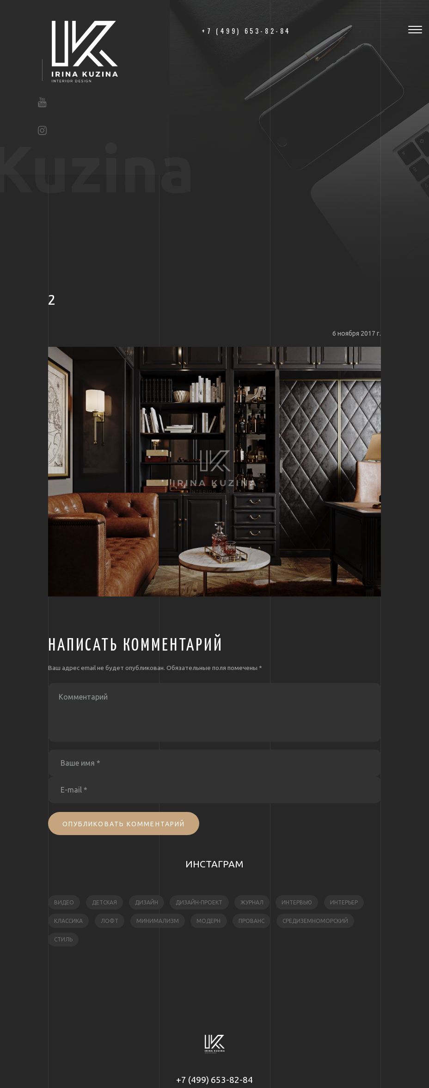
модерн (208, 921)
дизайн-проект (199, 902)
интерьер (344, 902)
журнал (252, 902)
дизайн (146, 902)
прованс (251, 921)
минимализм (157, 921)
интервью (297, 902)
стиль (63, 939)
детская (104, 902)
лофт (109, 921)
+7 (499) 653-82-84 (214, 1080)
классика (68, 921)
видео (64, 902)
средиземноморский (315, 921)
